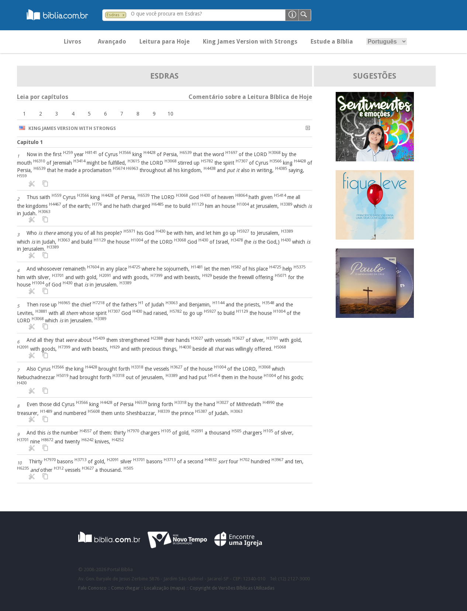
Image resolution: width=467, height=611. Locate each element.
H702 (244, 459)
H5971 (129, 231)
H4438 (209, 168)
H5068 (280, 347)
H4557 (85, 430)
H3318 (137, 367)
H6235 (23, 468)
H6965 (64, 302)
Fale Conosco (92, 588)
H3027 (197, 338)
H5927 (243, 231)
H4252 (118, 439)
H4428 (149, 152)
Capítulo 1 (30, 142)
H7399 (156, 275)
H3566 (125, 152)
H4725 (134, 267)
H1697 (231, 152)
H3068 (274, 152)
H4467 (55, 204)
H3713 (80, 459)
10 (170, 114)
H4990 (268, 402)
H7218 (98, 302)
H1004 (243, 204)
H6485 (157, 204)
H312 (58, 468)
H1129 (198, 204)
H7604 (93, 267)
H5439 (99, 338)
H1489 (46, 411)
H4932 (211, 459)
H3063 (44, 211)
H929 (207, 275)
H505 (236, 430)
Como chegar (125, 588)
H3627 (238, 338)
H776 (97, 204)
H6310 (39, 161)
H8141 (91, 152)
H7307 (242, 161)
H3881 (41, 311)
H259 (68, 152)
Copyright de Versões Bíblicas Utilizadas (232, 588)
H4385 (281, 168)
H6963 (132, 168)
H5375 (299, 267)
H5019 (62, 375)
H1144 (218, 302)
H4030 (185, 347)
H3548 (268, 302)
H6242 (87, 439)
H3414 (79, 161)
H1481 (197, 267)
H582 (236, 267)
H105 (166, 430)
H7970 (133, 430)
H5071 (281, 275)
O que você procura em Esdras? (166, 14)
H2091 (105, 275)
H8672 (47, 439)
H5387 (201, 411)
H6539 (185, 152)
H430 (205, 195)
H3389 (286, 204)
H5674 (119, 168)
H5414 (280, 195)
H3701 (58, 275)
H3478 (237, 240)
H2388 (157, 338)
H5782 (207, 161)
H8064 (241, 195)
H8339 (164, 411)
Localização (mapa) (164, 588)
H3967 (277, 459)
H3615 (133, 161)
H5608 (94, 411)
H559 (22, 175)
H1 (140, 302)
